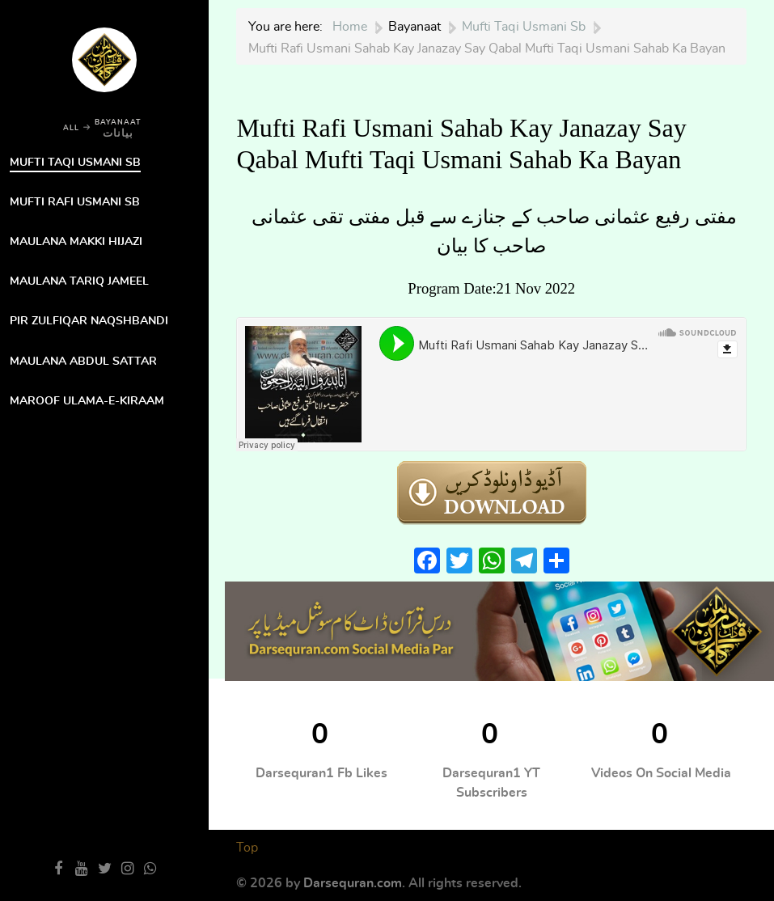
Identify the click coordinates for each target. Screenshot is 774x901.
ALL (71, 128)
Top (247, 847)
